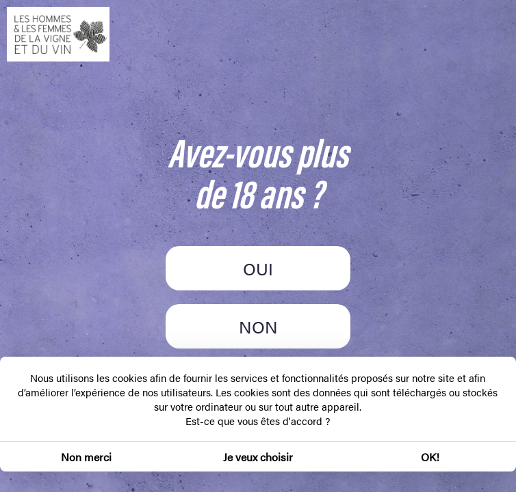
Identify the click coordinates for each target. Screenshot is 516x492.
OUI (258, 268)
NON (258, 326)
